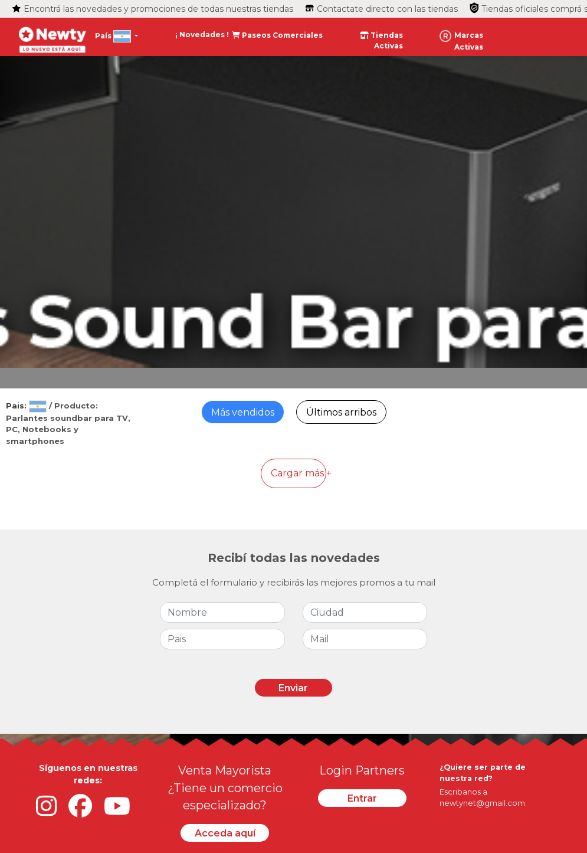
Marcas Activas (461, 40)
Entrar (362, 798)
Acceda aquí (225, 833)
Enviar (293, 688)
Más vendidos (242, 412)
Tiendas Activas (381, 40)
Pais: (27, 405)
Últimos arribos (341, 412)
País (114, 36)
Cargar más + (298, 473)
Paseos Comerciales (277, 35)
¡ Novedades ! (203, 34)
